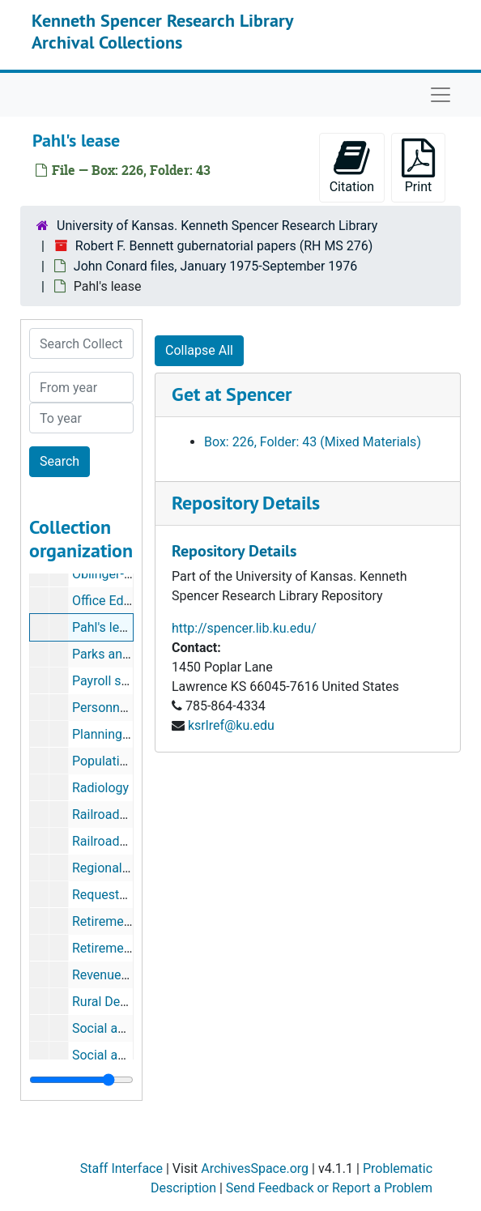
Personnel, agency (124, 707)
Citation (352, 166)
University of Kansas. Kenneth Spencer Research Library (217, 225)
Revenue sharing (119, 975)
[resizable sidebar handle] (81, 1079)
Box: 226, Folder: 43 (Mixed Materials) (312, 442)
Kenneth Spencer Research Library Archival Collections (162, 31)
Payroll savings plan (129, 681)
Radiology (100, 787)
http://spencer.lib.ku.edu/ (244, 628)
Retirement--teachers (132, 948)
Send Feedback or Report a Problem (329, 1188)
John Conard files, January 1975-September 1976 (215, 266)
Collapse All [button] (199, 350)
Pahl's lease (106, 627)
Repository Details (246, 502)
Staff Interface (121, 1168)
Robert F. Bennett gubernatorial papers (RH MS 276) (224, 246)
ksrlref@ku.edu (231, 725)
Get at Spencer (232, 394)
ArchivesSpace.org (255, 1168)
